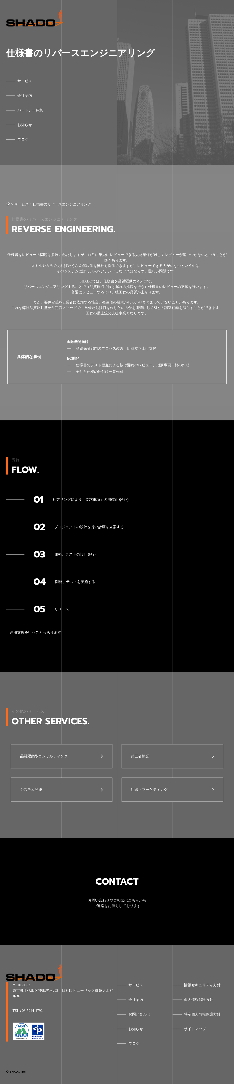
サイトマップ (195, 1029)
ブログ (133, 1043)
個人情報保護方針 (198, 1000)
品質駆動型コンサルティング (44, 756)
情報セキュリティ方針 (202, 985)
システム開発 (31, 789)
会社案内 (135, 1000)
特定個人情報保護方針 (202, 1014)
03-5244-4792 (32, 1011)
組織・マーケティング (149, 789)
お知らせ (135, 1029)
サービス (21, 204)
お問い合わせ (139, 1014)
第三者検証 (140, 756)
